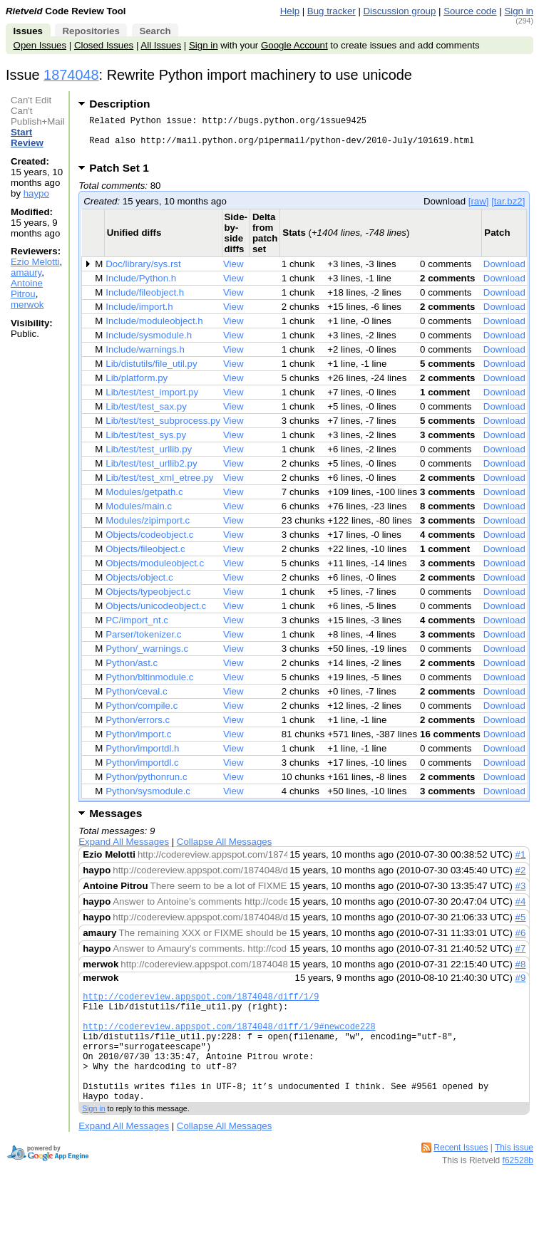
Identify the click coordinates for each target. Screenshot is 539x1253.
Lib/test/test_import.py (152, 400)
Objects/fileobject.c (145, 557)
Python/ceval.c (136, 700)
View (233, 272)
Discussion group (400, 11)
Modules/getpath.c (144, 500)
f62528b (518, 1192)
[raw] (478, 209)
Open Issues (40, 45)
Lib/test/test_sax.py (146, 415)
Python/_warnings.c (147, 657)
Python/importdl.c (142, 771)
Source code (469, 11)
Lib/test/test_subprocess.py (163, 429)
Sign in (518, 11)
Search (154, 31)
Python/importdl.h (142, 757)
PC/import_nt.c (137, 628)
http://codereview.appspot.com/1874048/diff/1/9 (201, 1007)
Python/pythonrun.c (146, 785)
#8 (520, 972)
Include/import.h (139, 315)
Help (289, 11)
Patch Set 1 (123, 176)
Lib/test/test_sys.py (146, 443)
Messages (115, 822)
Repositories (90, 31)
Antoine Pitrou (27, 288)
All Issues (160, 45)
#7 (520, 957)
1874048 (71, 75)
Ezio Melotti (35, 261)
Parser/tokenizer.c (143, 643)
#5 (520, 925)
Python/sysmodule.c (148, 799)
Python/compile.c (142, 714)
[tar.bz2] (508, 209)
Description (119, 104)
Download (504, 272)
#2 (520, 878)
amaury (26, 272)
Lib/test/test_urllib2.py (151, 472)
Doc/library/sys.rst (143, 272)
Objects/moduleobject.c (155, 571)
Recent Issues (460, 1180)
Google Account (294, 45)
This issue (514, 1180)
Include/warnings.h (145, 358)
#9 (520, 986)
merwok (27, 304)
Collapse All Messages (224, 850)
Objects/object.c (139, 586)
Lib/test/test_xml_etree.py (159, 486)
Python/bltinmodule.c (149, 685)
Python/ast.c (132, 671)
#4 (520, 910)
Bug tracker (331, 11)
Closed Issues (103, 45)
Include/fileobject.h (145, 301)
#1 (520, 863)
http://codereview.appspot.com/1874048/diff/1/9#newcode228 (229, 1043)
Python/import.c (138, 742)
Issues (28, 31)
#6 (520, 941)
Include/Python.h (141, 286)
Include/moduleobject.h (154, 329)
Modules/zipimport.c (148, 529)
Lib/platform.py (137, 386)
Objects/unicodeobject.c (156, 614)
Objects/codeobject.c (149, 543)
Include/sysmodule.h (149, 343)
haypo (36, 193)
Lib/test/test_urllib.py (149, 457)
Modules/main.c (139, 514)
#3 (520, 894)
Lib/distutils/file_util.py (151, 372)
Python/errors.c (138, 728)
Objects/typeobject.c (148, 600)
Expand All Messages (123, 850)
